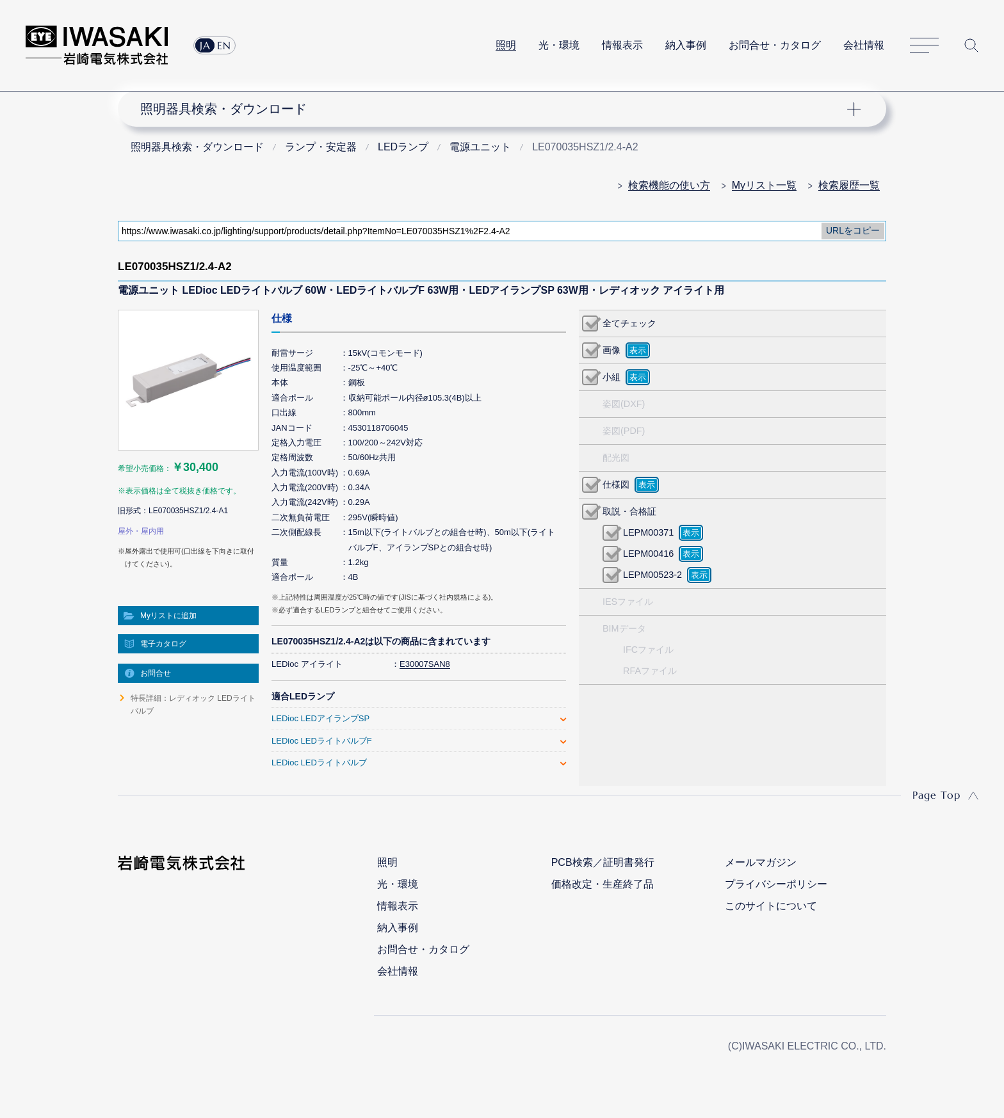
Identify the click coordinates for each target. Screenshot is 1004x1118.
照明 (506, 45)
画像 (611, 350)
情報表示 (622, 45)
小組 (611, 377)
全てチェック (629, 323)
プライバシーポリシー (776, 884)
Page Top (936, 794)
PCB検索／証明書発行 (602, 862)
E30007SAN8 (425, 664)
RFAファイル (650, 671)
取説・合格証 (629, 511)
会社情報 (863, 45)
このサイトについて (771, 905)
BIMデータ (624, 628)
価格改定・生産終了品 (602, 884)
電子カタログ (163, 643)
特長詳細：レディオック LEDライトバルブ (193, 704)
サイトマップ (924, 45)
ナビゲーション (495, 109)
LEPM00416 (648, 553)
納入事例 (685, 45)
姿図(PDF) (624, 431)
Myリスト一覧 (764, 185)
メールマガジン (761, 862)
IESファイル (628, 601)
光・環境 (558, 45)
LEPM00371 (648, 532)
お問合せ (155, 673)
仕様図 (616, 484)
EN (224, 45)
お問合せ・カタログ (775, 45)
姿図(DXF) (624, 404)
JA (205, 45)
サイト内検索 (971, 45)
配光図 (616, 457)
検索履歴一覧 (849, 185)
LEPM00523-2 (652, 575)
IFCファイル (648, 649)
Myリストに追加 (168, 615)
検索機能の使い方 (669, 185)
